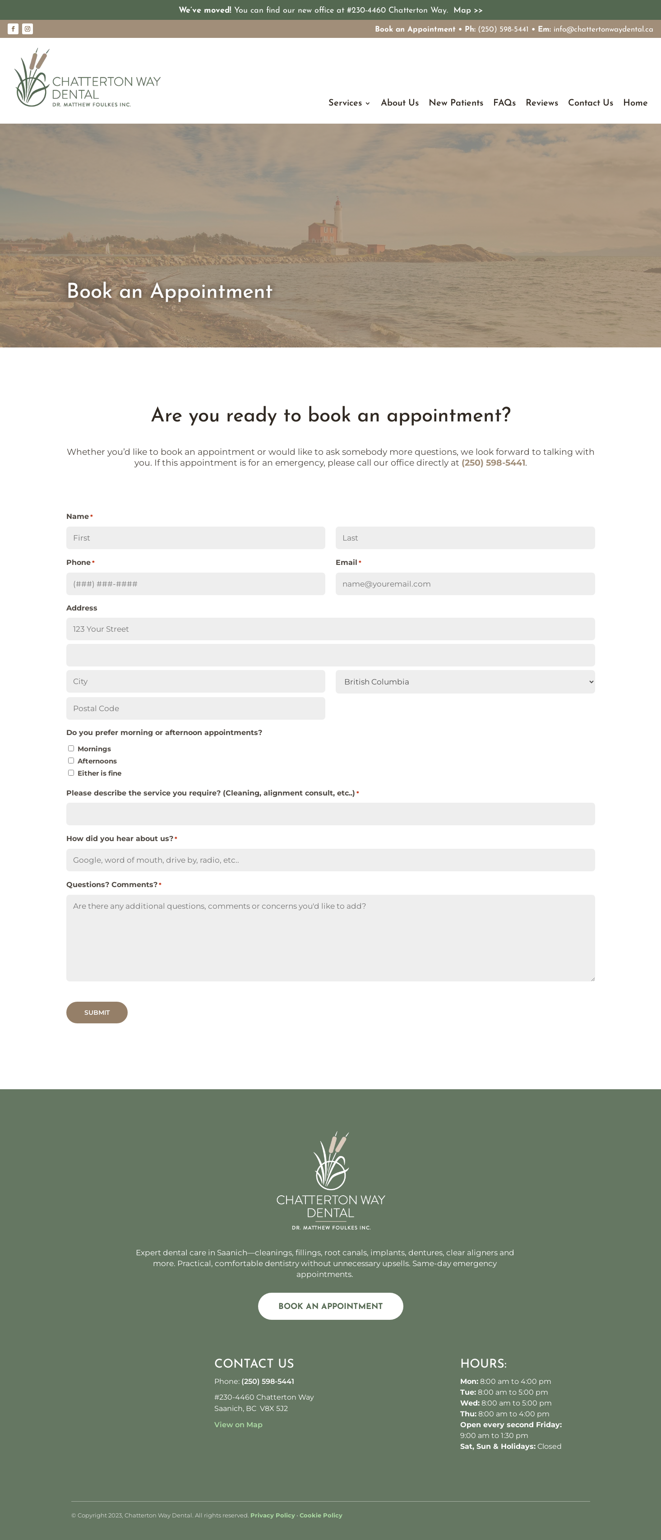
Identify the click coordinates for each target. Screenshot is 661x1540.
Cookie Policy (321, 1515)
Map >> (468, 10)
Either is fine (99, 773)
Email (348, 563)
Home (635, 104)
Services (345, 104)
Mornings (94, 749)
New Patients (456, 104)
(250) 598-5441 (503, 29)
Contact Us (590, 104)
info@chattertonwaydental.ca (603, 29)
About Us (400, 104)
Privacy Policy (272, 1515)
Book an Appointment (415, 29)
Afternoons (97, 761)
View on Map (238, 1424)
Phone (80, 563)
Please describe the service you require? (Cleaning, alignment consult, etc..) (212, 793)
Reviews (542, 104)
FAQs (504, 104)
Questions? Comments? (114, 885)
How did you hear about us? (121, 839)
